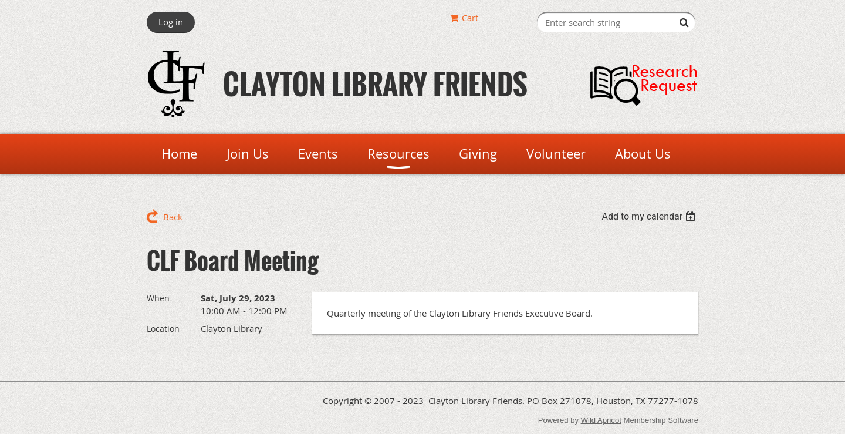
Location (163, 328)
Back (172, 217)
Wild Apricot (601, 420)
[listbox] (649, 216)
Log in (170, 22)
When (158, 298)
